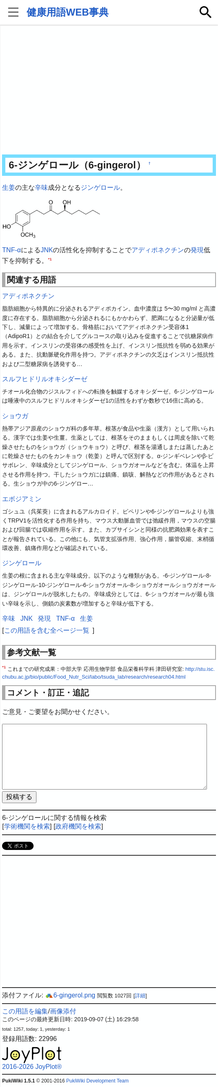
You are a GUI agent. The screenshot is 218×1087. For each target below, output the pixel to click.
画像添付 (63, 1011)
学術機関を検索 (27, 826)
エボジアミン (21, 498)
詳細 (140, 996)
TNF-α (11, 249)
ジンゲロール (100, 187)
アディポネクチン (158, 249)
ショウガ (15, 415)
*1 (50, 258)
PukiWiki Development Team (97, 1081)
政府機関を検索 (78, 826)
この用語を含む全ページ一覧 (46, 630)
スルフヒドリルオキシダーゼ (44, 378)
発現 (197, 249)
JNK (47, 249)
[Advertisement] (109, 90)
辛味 (41, 187)
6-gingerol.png (70, 995)
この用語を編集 (25, 1011)
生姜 (8, 187)
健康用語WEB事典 (68, 12)
